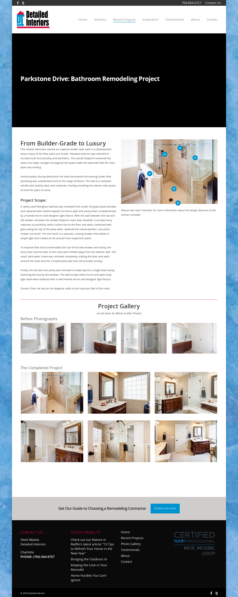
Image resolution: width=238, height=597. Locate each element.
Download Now (165, 508)
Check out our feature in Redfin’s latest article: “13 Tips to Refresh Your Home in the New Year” (92, 546)
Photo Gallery (131, 544)
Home (82, 19)
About (195, 19)
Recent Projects (124, 19)
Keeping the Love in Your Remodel (89, 567)
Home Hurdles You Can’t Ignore (88, 577)
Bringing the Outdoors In (89, 559)
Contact (212, 19)
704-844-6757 (191, 3)
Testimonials (174, 19)
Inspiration (150, 19)
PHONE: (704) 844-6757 (37, 557)
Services (100, 19)
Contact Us (213, 3)
